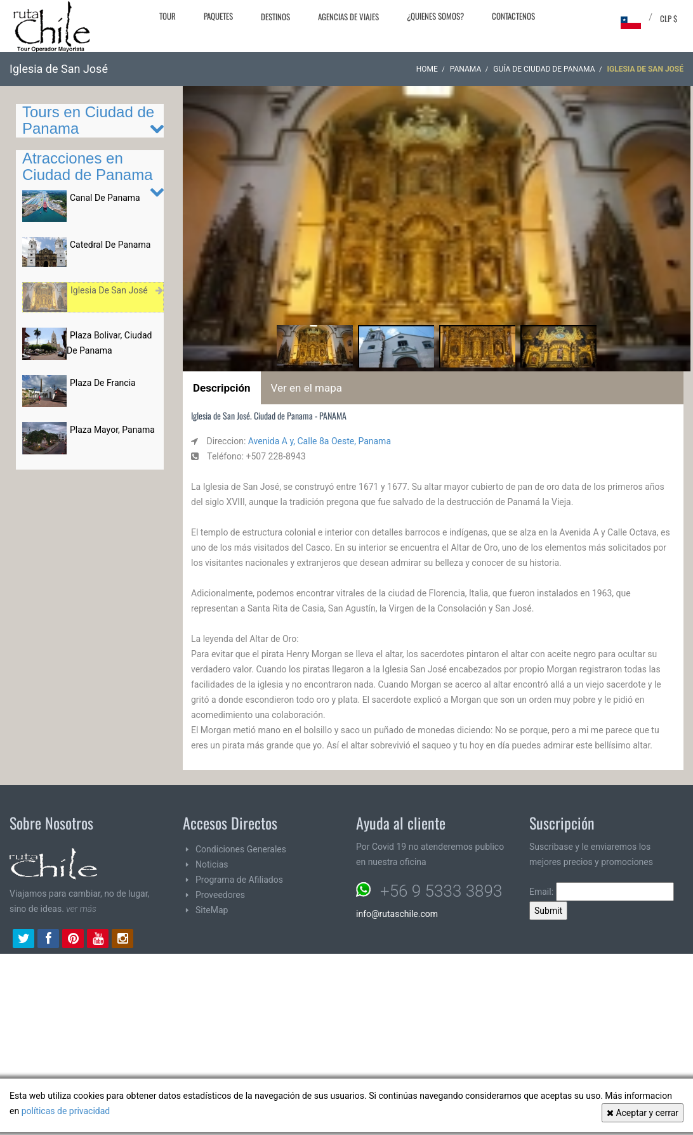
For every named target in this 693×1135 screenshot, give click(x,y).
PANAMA (466, 69)
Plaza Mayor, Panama (112, 430)
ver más (81, 909)
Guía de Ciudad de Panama (544, 69)
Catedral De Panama (110, 245)
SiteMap (211, 910)
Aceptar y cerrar (642, 1113)
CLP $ (668, 18)
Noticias (211, 864)
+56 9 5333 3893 (441, 891)
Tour (167, 16)
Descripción (222, 388)
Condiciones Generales (240, 849)
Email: (601, 891)
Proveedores (220, 895)
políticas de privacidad (66, 1111)
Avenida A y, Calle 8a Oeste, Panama (319, 441)
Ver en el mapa (306, 388)
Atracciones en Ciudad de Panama (87, 166)
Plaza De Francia (103, 383)
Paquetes (218, 16)
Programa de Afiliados (239, 880)
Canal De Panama (105, 198)
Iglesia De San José (109, 290)
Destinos (275, 16)
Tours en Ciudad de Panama (88, 120)
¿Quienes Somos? (435, 16)
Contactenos (513, 16)
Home (427, 69)
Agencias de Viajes (348, 16)
